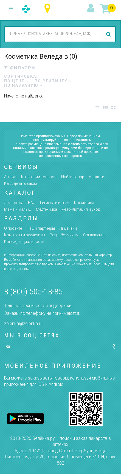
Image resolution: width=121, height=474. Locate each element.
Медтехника (46, 209)
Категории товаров (39, 177)
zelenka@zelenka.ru (23, 323)
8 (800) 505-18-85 (33, 291)
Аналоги (96, 177)
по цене (16, 81)
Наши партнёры (41, 228)
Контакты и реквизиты (24, 235)
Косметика (84, 203)
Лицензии (68, 228)
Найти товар (72, 177)
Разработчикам (64, 235)
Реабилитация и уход (81, 209)
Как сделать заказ (20, 183)
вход (91, 8)
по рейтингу (53, 81)
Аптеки (10, 177)
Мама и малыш (17, 209)
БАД (31, 203)
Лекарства (13, 203)
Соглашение (94, 235)
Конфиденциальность (24, 241)
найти (109, 34)
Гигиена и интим (54, 203)
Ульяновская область (48, 8)
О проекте (13, 228)
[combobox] (53, 34)
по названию (23, 85)
